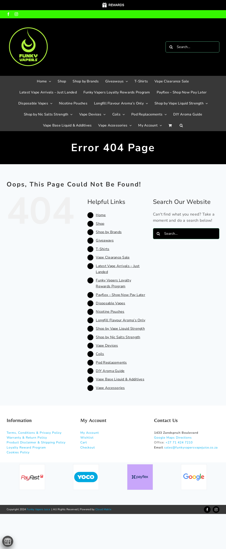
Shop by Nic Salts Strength (118, 337)
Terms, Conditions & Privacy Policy (34, 433)
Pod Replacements (111, 362)
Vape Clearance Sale (113, 257)
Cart (83, 442)
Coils (100, 354)
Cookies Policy (18, 452)
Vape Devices (107, 345)
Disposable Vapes (110, 303)
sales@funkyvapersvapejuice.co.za (191, 447)
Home (101, 215)
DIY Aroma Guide (110, 370)
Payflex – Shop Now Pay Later (120, 294)
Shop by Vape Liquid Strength (120, 328)
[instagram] (216, 509)
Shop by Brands (109, 232)
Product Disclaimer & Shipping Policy (36, 442)
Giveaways (104, 240)
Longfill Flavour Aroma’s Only (120, 320)
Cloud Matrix (103, 509)
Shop (100, 223)
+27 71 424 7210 (179, 442)
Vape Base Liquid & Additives (120, 379)
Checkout (87, 447)
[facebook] (207, 509)
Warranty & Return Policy (27, 437)
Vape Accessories (110, 387)
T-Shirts (102, 249)
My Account (89, 433)
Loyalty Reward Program (26, 447)
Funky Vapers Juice (38, 509)
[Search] (171, 46)
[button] (181, 125)
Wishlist (87, 437)
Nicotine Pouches (110, 311)
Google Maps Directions (173, 437)
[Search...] (192, 46)
